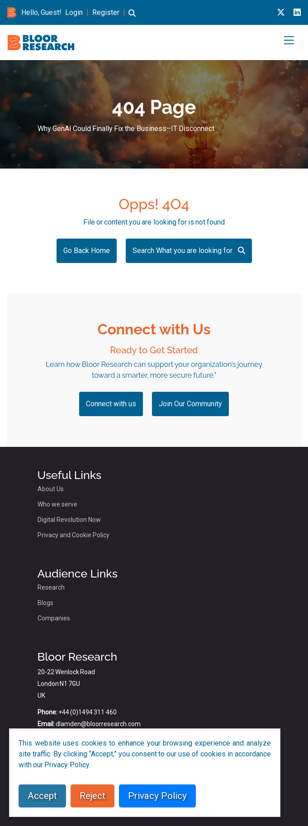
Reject (92, 795)
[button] (132, 17)
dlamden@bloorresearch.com (98, 723)
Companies (54, 618)
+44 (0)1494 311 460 (87, 712)
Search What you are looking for (189, 250)
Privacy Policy (157, 795)
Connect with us (111, 403)
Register (105, 12)
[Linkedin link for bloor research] (297, 12)
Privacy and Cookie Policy (73, 535)
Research (51, 587)
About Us (51, 489)
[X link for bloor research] (281, 12)
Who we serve (57, 504)
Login (74, 12)
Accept (42, 795)
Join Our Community (190, 403)
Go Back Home (86, 250)
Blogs (45, 603)
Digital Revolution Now (69, 519)
